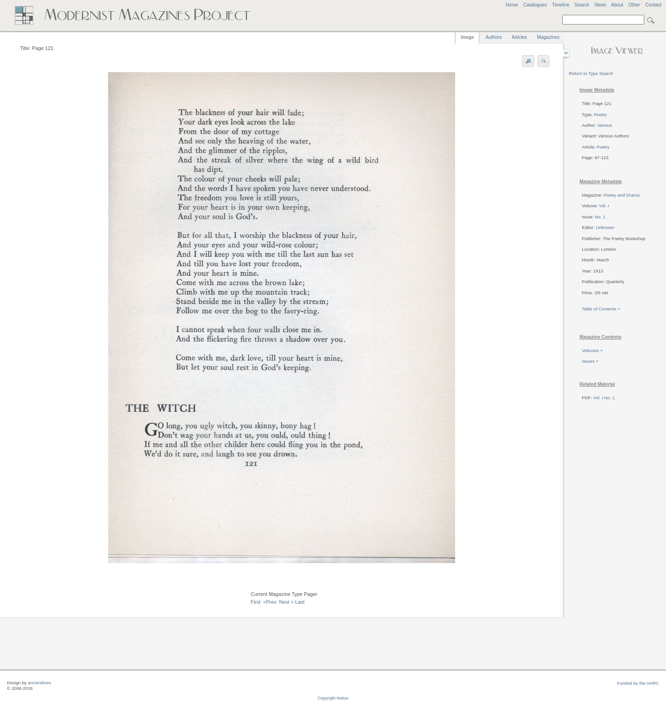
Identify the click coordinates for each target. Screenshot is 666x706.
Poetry (600, 114)
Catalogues (535, 4)
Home (512, 4)
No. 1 (600, 216)
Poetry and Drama (622, 195)
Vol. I (604, 205)
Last (299, 602)
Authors (493, 37)
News (600, 4)
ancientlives (39, 682)
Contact (653, 4)
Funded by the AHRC (638, 683)
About (617, 4)
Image (467, 37)
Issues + (590, 361)
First (255, 602)
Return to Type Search (591, 73)
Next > (286, 602)
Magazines (548, 37)
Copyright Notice (333, 698)
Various (605, 125)
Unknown (605, 227)
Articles (519, 37)
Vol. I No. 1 (604, 397)
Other (634, 4)
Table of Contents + (601, 308)
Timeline (560, 4)
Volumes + (592, 350)
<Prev (270, 602)
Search (581, 4)
